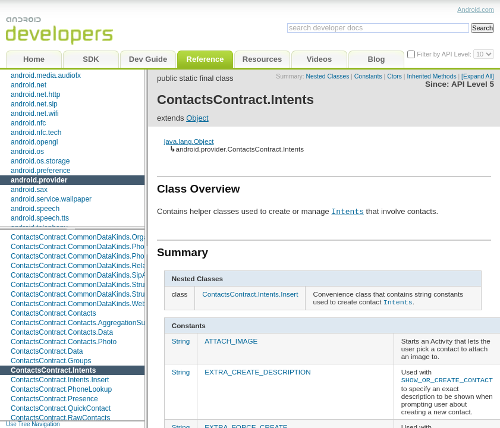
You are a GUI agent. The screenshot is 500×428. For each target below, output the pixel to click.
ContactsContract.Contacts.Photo (64, 342)
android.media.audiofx (46, 75)
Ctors (394, 76)
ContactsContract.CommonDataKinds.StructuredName (97, 285)
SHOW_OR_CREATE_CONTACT (447, 378)
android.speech (35, 208)
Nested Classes (328, 76)
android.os (27, 151)
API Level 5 (472, 84)
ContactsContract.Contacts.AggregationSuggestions (93, 323)
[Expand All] (477, 76)
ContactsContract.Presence (54, 399)
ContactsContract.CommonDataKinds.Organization (91, 237)
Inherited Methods (431, 76)
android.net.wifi (35, 113)
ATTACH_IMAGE (231, 340)
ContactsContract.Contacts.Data (62, 332)
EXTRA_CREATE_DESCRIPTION (257, 370)
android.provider (39, 180)
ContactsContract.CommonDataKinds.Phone (81, 247)
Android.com (475, 9)
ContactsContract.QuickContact (61, 408)
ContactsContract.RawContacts (60, 418)
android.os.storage (40, 161)
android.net (28, 85)
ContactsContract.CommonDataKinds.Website (84, 304)
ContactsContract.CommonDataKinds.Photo (80, 256)
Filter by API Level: (445, 54)
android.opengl (34, 142)
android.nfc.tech (36, 132)
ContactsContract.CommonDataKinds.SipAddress (89, 275)
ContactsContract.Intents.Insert (60, 380)
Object (197, 118)
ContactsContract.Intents (53, 370)
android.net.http (35, 94)
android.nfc (28, 123)
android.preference (41, 170)
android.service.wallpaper (51, 199)
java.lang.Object (189, 141)
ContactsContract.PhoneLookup (61, 389)
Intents (347, 211)
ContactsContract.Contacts (53, 313)
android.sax (29, 189)
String (181, 340)
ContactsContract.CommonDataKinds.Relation (84, 266)
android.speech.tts (40, 218)
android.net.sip (34, 104)
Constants (368, 76)
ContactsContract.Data (47, 351)
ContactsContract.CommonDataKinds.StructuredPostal (97, 294)
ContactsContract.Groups (51, 361)
